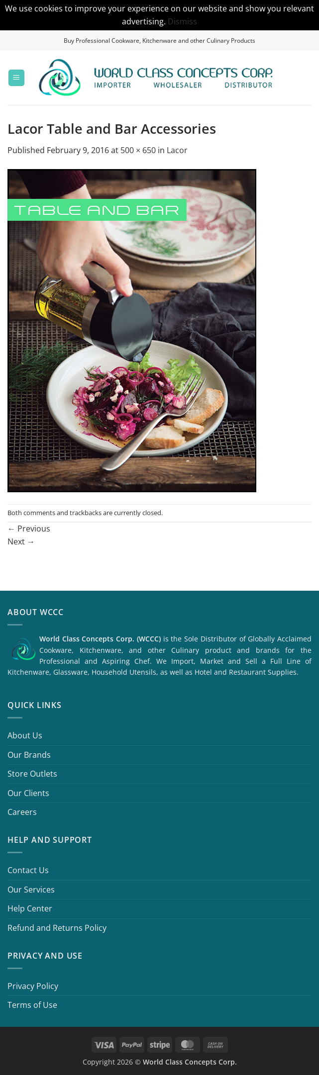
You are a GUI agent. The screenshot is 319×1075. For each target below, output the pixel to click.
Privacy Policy (32, 986)
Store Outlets (32, 773)
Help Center (29, 908)
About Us (24, 735)
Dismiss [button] (182, 21)
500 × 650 (138, 150)
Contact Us (28, 870)
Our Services (31, 889)
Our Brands (29, 754)
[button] (16, 78)
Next (21, 541)
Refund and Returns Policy (56, 927)
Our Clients (28, 793)
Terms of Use (32, 1004)
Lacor (177, 150)
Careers (22, 811)
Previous (28, 528)
